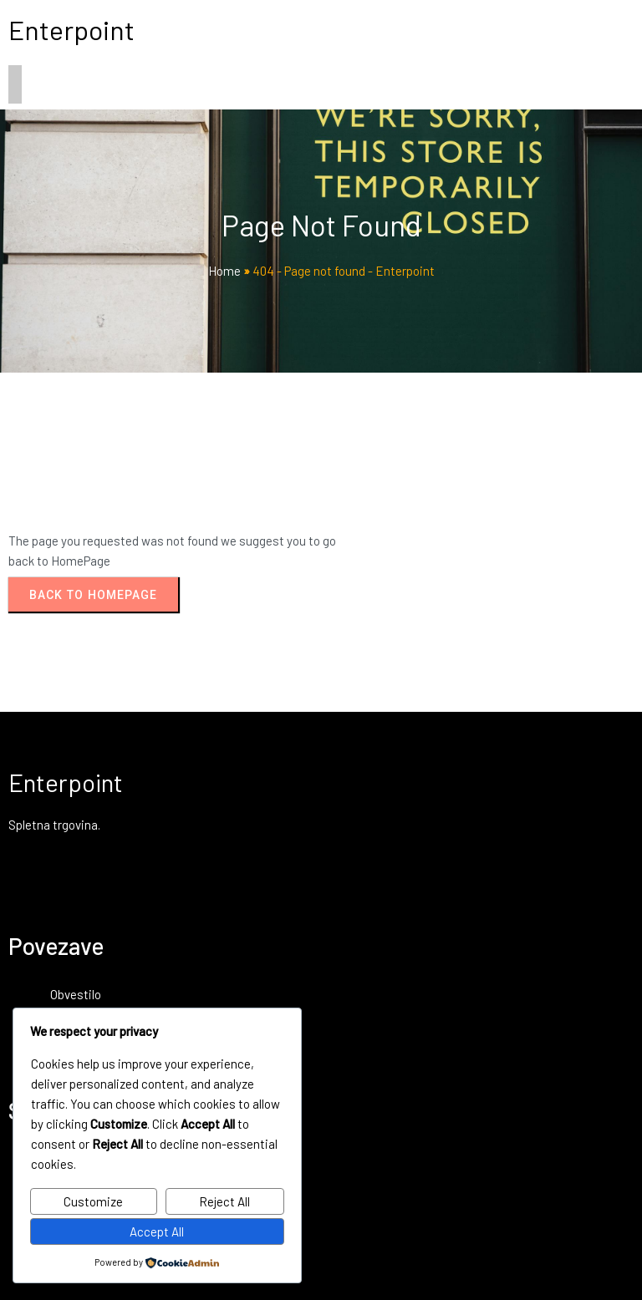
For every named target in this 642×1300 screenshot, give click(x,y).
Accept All (157, 1231)
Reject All (224, 1201)
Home (224, 270)
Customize (93, 1201)
